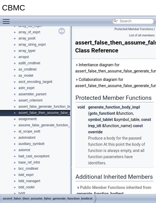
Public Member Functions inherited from (114, 190)
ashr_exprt (27, 88)
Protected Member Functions (133, 29)
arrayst (24, 57)
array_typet (27, 51)
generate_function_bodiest (100, 193)
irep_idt (94, 125)
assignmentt (28, 119)
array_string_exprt (32, 45)
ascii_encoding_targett (35, 82)
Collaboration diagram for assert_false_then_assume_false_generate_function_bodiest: (114, 82)
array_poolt (27, 38)
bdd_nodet (27, 187)
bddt (22, 193)
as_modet (26, 76)
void (81, 107)
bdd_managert (29, 181)
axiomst (24, 150)
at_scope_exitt (29, 131)
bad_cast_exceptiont (34, 156)
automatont (27, 138)
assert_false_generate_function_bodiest (48, 107)
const (146, 119)
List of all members (142, 35)
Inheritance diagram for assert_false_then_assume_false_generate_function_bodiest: (114, 68)
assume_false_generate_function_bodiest (50, 125)
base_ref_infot (29, 162)
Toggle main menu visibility (7, 19)
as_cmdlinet (27, 69)
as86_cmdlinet (29, 63)
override (95, 132)
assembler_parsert (32, 94)
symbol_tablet (100, 119)
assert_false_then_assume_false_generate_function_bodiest (64, 113)
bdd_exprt (26, 175)
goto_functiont (102, 113)
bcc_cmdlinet (28, 169)
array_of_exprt (29, 32)
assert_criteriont (30, 100)
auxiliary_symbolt (31, 144)
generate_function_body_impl (114, 107)
